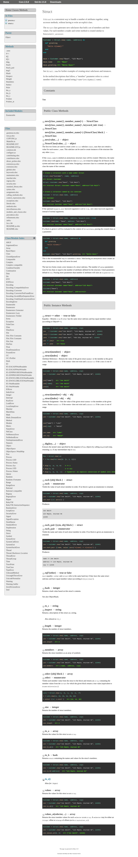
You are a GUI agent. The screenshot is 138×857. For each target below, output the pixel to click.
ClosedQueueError (13, 257)
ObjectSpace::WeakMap (15, 451)
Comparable (10, 259)
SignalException (12, 519)
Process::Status (11, 463)
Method (9, 420)
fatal (8, 590)
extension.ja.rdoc (13, 164)
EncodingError (11, 302)
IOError (9, 389)
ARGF (8, 242)
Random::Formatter (13, 480)
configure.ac (11, 153)
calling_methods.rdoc (15, 195)
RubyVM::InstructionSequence (18, 505)
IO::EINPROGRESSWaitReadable (19, 372)
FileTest (9, 344)
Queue (8, 474)
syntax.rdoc (11, 189)
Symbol (9, 536)
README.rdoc (12, 229)
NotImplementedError (14, 440)
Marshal (9, 409)
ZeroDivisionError (13, 587)
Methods (23, 10)
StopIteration (11, 528)
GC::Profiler (10, 358)
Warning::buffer (12, 584)
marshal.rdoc (11, 178)
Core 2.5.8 (24, 2)
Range (8, 482)
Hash (8, 361)
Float (8, 347)
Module (9, 423)
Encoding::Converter (14, 290)
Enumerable (10, 115)
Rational (9, 488)
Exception (10, 322)
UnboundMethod (12, 573)
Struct (8, 533)
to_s (59, 619)
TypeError (10, 570)
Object (7, 37)
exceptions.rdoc (12, 201)
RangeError (10, 485)
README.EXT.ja (13, 147)
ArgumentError (12, 245)
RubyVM (9, 502)
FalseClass (10, 324)
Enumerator (10, 307)
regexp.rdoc (11, 181)
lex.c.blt (9, 223)
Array (8, 248)
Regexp (9, 494)
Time (8, 561)
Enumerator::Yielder (13, 316)
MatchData (10, 412)
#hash (8, 73)
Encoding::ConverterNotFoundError (19, 293)
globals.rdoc (11, 170)
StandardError (11, 525)
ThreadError (10, 556)
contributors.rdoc (13, 158)
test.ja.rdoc (11, 136)
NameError (10, 429)
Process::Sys (11, 465)
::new (8, 51)
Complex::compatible (14, 265)
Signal (8, 516)
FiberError (10, 330)
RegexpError (11, 496)
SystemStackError (13, 547)
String (8, 530)
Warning (9, 581)
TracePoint (10, 564)
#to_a (8, 90)
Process (9, 457)
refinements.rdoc (13, 218)
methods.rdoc (12, 206)
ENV (8, 279)
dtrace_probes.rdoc (14, 161)
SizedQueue (10, 522)
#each (8, 65)
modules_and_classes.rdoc (16, 212)
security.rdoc (11, 184)
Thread (8, 550)
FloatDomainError (13, 350)
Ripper (8, 499)
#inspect (9, 76)
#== (7, 54)
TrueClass (10, 567)
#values (9, 99)
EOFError (10, 282)
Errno (8, 319)
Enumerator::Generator (14, 310)
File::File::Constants (13, 336)
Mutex (8, 426)
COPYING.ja (12, 138)
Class (8, 254)
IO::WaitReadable (13, 384)
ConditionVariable (13, 268)
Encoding (9, 285)
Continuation (11, 271)
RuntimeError (11, 508)
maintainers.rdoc (13, 175)
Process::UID (11, 468)
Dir (7, 276)
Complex (9, 262)
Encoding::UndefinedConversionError (20, 299)
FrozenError (10, 352)
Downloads (55, 2)
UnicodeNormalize (13, 578)
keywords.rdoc (12, 172)
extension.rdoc (12, 167)
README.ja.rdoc (13, 226)
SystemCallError (12, 542)
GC (7, 355)
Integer (8, 395)
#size (8, 87)
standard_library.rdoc (15, 187)
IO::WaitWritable (12, 386)
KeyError (9, 401)
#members (10, 82)
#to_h (8, 93)
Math (8, 415)
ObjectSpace (11, 449)
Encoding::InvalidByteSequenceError (20, 296)
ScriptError (10, 511)
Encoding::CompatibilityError (17, 288)
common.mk (11, 150)
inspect (55, 783)
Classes (15, 10)
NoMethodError (12, 437)
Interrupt (9, 398)
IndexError (10, 392)
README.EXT (12, 144)
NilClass (9, 432)
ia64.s (9, 220)
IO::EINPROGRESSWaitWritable (19, 375)
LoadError (10, 403)
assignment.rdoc (13, 192)
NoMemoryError (12, 434)
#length (9, 79)
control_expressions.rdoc (16, 198)
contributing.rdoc (13, 155)
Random (9, 477)
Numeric (9, 443)
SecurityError (11, 513)
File (7, 333)
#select (8, 85)
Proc (8, 454)
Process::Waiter (12, 471)
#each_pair (10, 68)
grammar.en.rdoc (13, 133)
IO (7, 364)
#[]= (7, 59)
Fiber (8, 327)
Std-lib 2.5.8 (40, 2)
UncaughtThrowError (14, 576)
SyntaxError (10, 539)
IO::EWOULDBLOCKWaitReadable (20, 378)
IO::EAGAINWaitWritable (16, 369)
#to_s (8, 96)
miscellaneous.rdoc (14, 209)
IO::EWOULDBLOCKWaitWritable (20, 381)
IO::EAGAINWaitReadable (16, 367)
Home (6, 2)
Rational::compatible (14, 491)
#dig (8, 62)
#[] (7, 56)
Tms (44, 100)
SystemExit (10, 545)
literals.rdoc (11, 203)
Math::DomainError (13, 417)
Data (8, 273)
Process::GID (11, 460)
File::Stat (9, 341)
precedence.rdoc (13, 215)
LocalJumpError (12, 406)
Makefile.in (11, 141)
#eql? (8, 71)
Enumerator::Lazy (13, 313)
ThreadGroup (11, 559)
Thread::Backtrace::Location (17, 553)
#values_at (10, 101)
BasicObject (10, 251)
